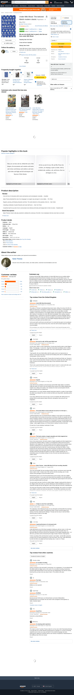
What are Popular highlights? (8, 153)
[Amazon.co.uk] (5, 2)
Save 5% (22, 29)
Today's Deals (40, 5)
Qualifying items (33, 29)
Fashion (53, 5)
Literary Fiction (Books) (12, 244)
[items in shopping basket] (71, 2)
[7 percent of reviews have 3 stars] (11, 286)
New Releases (23, 5)
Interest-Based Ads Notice (50, 690)
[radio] (55, 18)
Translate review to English (36, 605)
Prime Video (47, 5)
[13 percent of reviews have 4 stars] (11, 284)
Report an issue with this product (27, 54)
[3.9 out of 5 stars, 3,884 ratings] (23, 112)
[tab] (33, 290)
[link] (17, 74)
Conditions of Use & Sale (25, 690)
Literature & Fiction (8, 12)
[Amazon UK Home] (23, 686)
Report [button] (40, 335)
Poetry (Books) (9, 242)
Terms (40, 29)
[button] (2, 5)
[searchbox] (30, 2)
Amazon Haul (8, 5)
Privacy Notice (34, 690)
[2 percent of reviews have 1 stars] (11, 291)
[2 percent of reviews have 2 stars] (11, 289)
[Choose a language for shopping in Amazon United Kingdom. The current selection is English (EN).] (51, 2)
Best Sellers (15, 5)
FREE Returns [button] (55, 34)
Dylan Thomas (24, 24)
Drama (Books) (9, 240)
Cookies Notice (41, 690)
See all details (22, 66)
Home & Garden (60, 5)
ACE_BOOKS (61, 51)
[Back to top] (37, 679)
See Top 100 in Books (25, 239)
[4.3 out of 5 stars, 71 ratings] (36, 115)
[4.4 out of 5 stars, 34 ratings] (9, 115)
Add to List (54, 79)
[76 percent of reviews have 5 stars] (11, 281)
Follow (14, 51)
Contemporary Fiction (17, 12)
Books (2, 12)
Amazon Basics (31, 5)
